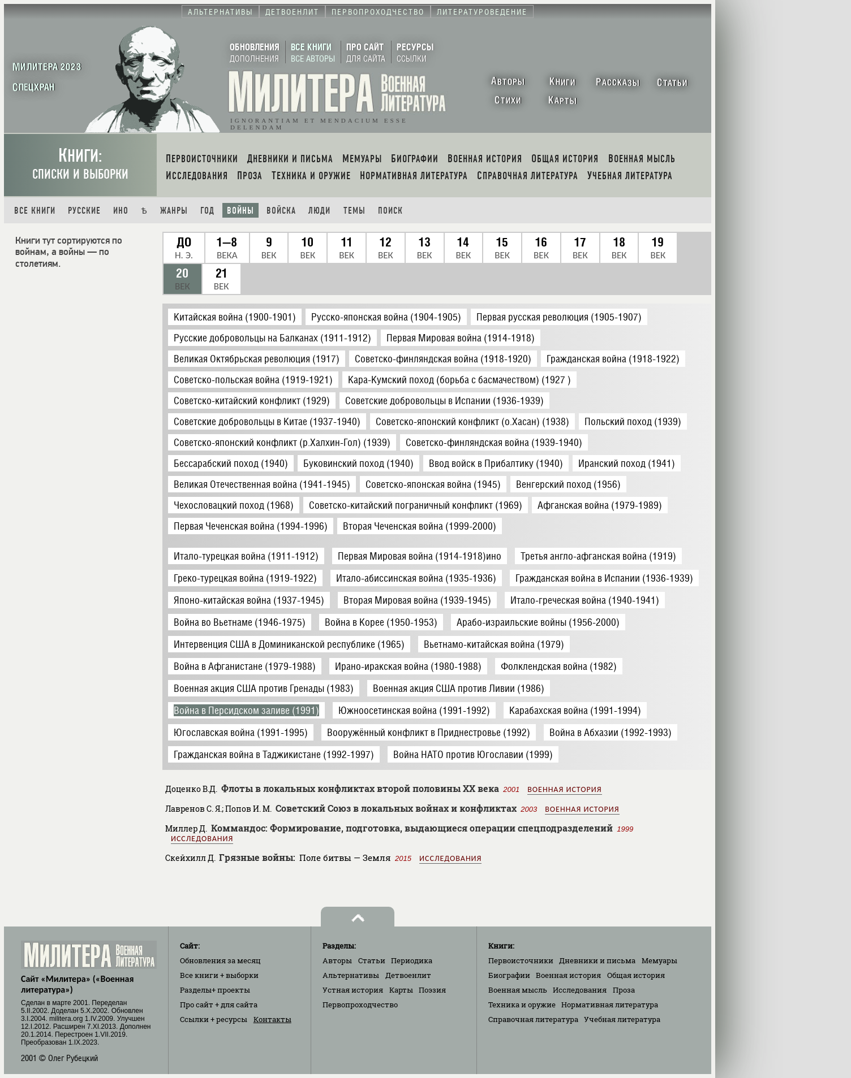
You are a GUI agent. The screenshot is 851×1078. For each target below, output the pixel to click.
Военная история (564, 789)
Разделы (215, 990)
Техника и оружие (522, 1004)
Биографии (509, 975)
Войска (281, 211)
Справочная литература (533, 1019)
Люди (319, 211)
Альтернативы (351, 975)
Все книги (34, 211)
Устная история (353, 990)
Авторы (337, 960)
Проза (624, 990)
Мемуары (659, 960)
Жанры (174, 211)
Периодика (411, 960)
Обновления (220, 960)
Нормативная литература (609, 1004)
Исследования (202, 838)
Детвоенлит (408, 975)
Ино (120, 211)
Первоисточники (520, 960)
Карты (401, 990)
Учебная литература (622, 1019)
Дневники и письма (597, 960)
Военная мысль (517, 990)
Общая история (636, 975)
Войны (240, 211)
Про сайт (218, 1004)
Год (207, 211)
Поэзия (432, 990)
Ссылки (213, 1019)
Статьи (371, 960)
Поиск (390, 211)
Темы (354, 211)
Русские (84, 211)
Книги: (80, 163)
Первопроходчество (360, 1004)
